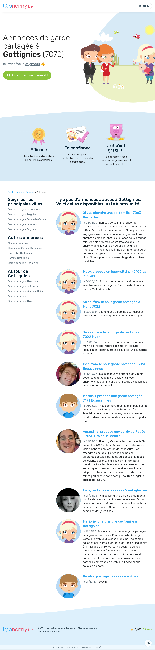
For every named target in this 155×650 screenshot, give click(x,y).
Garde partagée (17, 296)
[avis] (135, 630)
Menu (144, 6)
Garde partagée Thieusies (23, 281)
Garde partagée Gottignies (23, 262)
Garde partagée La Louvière (24, 209)
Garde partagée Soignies (22, 214)
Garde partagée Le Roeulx (23, 286)
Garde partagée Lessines (22, 224)
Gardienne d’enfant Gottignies (25, 248)
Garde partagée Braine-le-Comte (27, 219)
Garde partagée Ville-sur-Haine (26, 291)
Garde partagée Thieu (20, 301)
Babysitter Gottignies (20, 252)
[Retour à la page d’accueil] (18, 6)
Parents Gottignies (18, 257)
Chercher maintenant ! (27, 75)
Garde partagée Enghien (22, 229)
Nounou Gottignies (18, 243)
